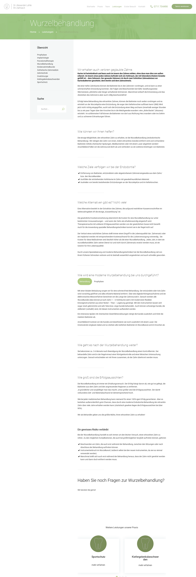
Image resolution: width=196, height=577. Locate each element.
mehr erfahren (98, 565)
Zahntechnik (42, 73)
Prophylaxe (42, 55)
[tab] (85, 281)
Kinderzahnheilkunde (46, 67)
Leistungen (47, 32)
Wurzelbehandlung (45, 64)
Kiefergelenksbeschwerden (145, 558)
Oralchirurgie (42, 76)
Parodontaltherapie (45, 61)
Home (33, 32)
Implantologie (43, 58)
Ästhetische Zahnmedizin (47, 70)
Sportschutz (98, 556)
